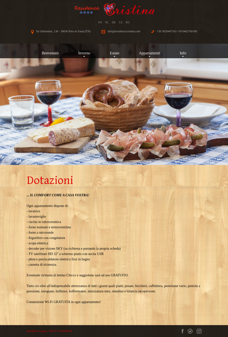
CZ (121, 22)
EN (100, 22)
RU (128, 22)
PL (107, 22)
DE (114, 22)
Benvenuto (50, 53)
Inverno (84, 53)
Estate (114, 53)
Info (183, 53)
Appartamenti (149, 53)
